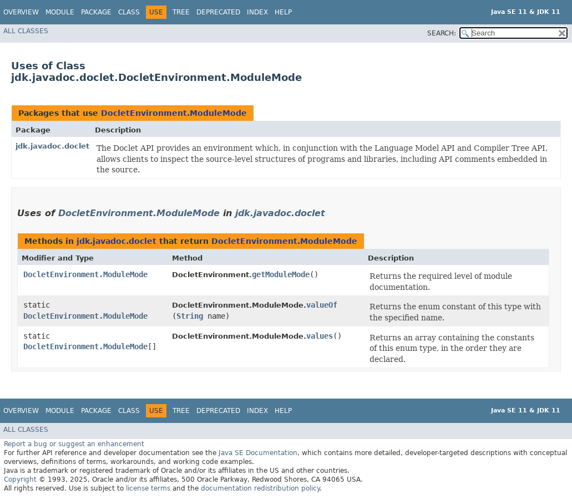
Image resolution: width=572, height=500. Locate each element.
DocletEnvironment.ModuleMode (174, 113)
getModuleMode (281, 274)
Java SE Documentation (258, 453)
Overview (21, 12)
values (319, 335)
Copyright (20, 479)
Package (96, 12)
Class (129, 12)
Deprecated (218, 12)
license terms (148, 488)
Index (257, 12)
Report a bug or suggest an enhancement (74, 444)
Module (59, 12)
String (189, 316)
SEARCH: (441, 33)
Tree (181, 12)
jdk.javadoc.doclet (52, 146)
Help (283, 12)
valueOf (321, 304)
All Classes (25, 31)
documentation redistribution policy (260, 488)
